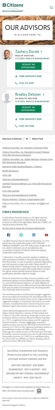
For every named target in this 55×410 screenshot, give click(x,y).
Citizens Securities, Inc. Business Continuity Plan (25, 148)
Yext (14, 405)
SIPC (4, 206)
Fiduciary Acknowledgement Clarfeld (19, 195)
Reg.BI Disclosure (10, 171)
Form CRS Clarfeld (10, 191)
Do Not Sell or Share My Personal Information (23, 228)
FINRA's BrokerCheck (15, 211)
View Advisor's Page (28, 76)
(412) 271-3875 (24, 83)
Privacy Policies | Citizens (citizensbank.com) (23, 199)
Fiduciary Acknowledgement (15, 179)
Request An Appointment (25, 65)
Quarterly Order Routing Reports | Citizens (22, 166)
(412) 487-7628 (24, 126)
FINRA (42, 203)
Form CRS (6, 175)
